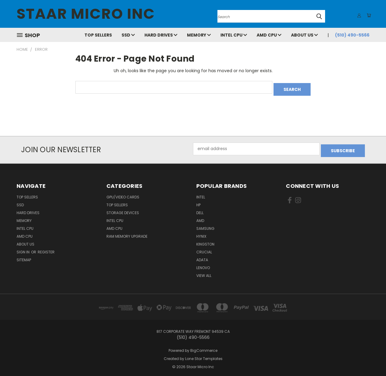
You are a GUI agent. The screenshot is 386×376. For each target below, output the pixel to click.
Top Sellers (98, 35)
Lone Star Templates (204, 354)
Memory (199, 35)
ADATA (202, 256)
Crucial (204, 248)
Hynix (201, 232)
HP (198, 201)
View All (203, 271)
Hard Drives (160, 35)
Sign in (23, 248)
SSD (128, 35)
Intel (200, 193)
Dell (200, 208)
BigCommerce (203, 346)
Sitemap (24, 256)
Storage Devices (122, 208)
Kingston (205, 240)
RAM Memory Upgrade (126, 232)
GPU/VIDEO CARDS (122, 193)
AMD (200, 216)
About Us (304, 35)
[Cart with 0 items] (368, 15)
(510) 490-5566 (352, 35)
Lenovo (203, 263)
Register (46, 248)
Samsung (205, 224)
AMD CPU (269, 35)
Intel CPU (233, 35)
